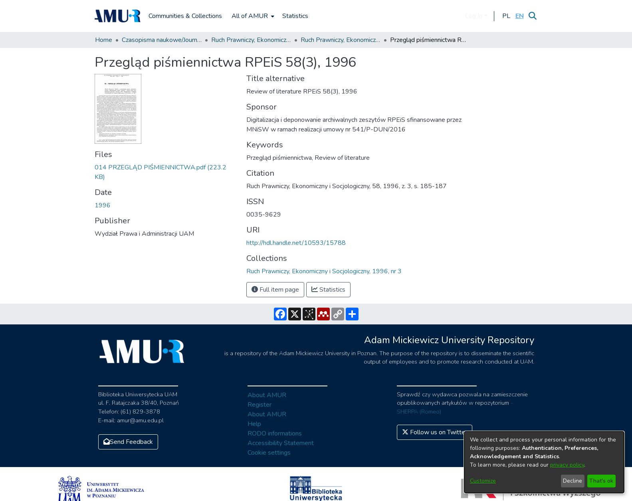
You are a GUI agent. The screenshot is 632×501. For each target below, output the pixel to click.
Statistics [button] (328, 289)
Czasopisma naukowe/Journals (162, 40)
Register (259, 404)
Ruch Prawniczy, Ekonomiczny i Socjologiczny (251, 40)
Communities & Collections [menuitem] (185, 16)
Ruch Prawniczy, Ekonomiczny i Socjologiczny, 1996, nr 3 (340, 40)
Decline (572, 481)
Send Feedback (128, 441)
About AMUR (267, 395)
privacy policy (567, 465)
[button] (506, 16)
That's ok (601, 481)
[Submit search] (533, 16)
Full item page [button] (275, 289)
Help (254, 423)
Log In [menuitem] (473, 16)
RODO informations (275, 433)
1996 (103, 205)
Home (103, 40)
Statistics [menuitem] (295, 16)
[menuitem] (252, 16)
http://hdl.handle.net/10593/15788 (296, 243)
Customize (483, 481)
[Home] (118, 16)
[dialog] (544, 462)
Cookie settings (269, 452)
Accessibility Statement (281, 443)
